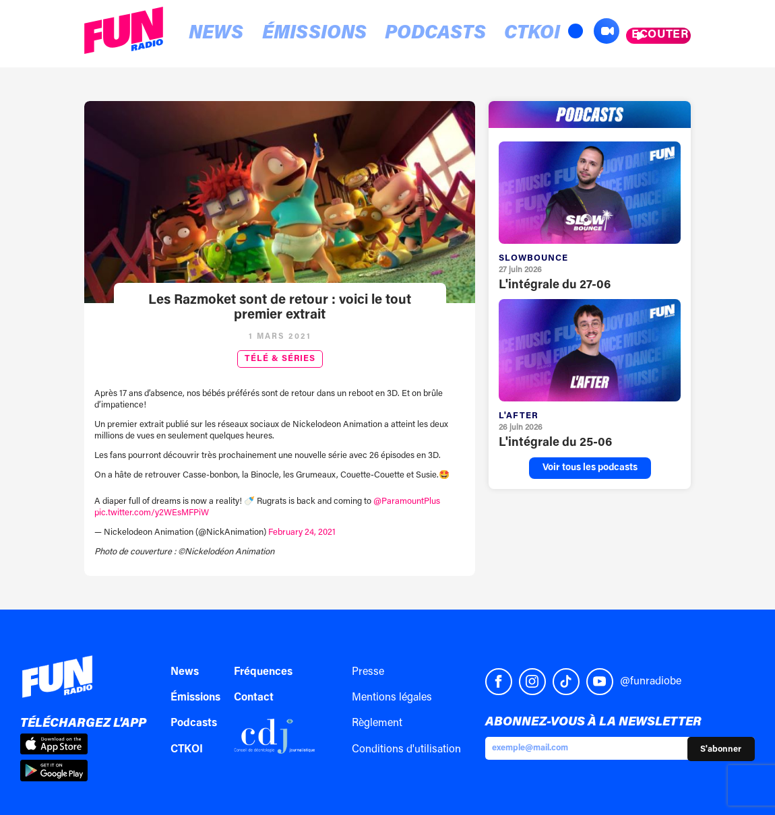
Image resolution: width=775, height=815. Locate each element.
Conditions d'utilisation (406, 749)
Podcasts (370, 34)
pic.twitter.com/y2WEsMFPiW (151, 513)
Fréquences (263, 672)
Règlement (377, 723)
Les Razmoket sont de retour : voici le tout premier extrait (279, 308)
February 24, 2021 (302, 532)
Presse (368, 672)
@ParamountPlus (406, 501)
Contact (254, 697)
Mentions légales (392, 697)
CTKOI (444, 34)
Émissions (276, 34)
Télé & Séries (280, 359)
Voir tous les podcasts (590, 468)
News (201, 34)
